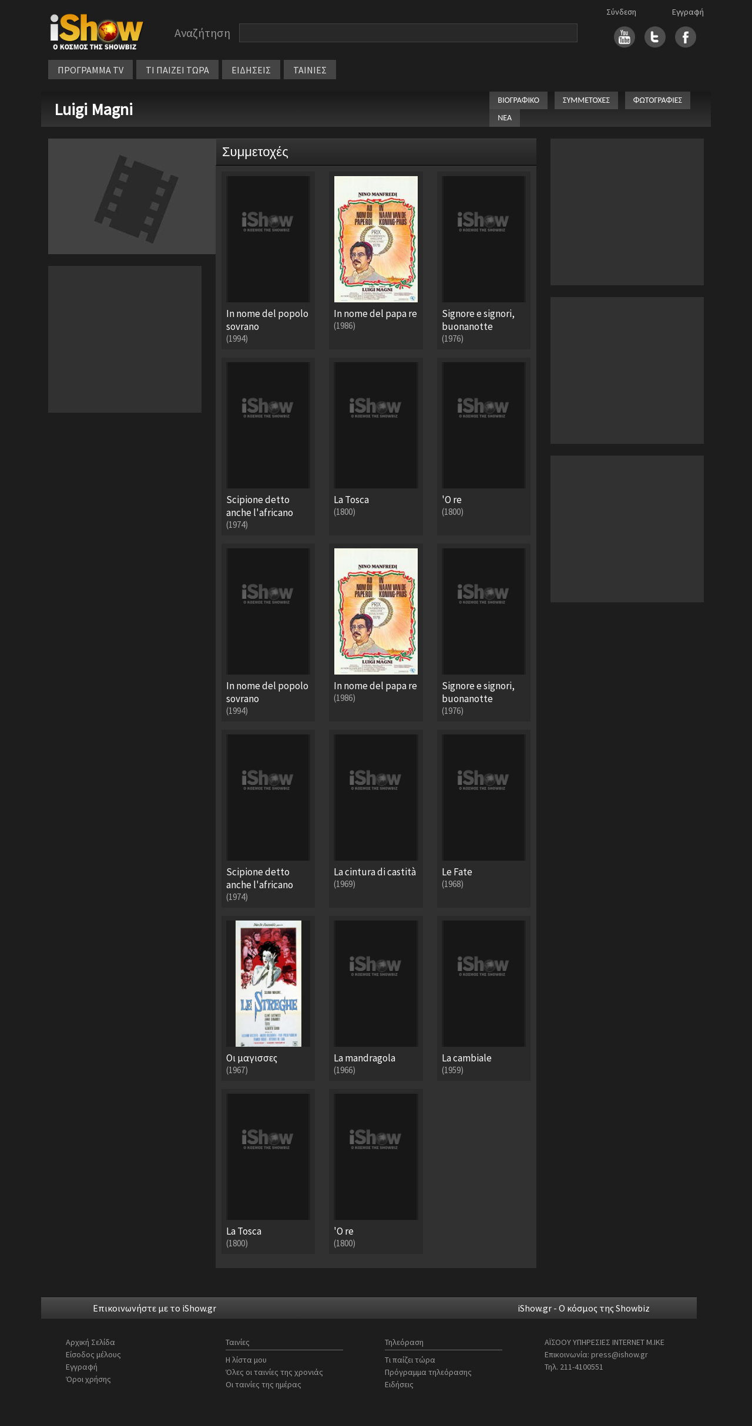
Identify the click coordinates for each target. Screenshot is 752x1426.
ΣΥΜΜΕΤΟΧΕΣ (586, 100)
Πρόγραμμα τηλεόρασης (428, 1372)
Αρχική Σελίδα (90, 1342)
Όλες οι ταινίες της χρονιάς (274, 1372)
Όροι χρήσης (88, 1379)
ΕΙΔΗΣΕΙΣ (251, 70)
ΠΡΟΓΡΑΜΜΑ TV (90, 70)
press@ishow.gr (619, 1354)
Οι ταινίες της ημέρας (263, 1384)
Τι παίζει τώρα (410, 1359)
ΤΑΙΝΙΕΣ (310, 70)
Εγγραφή (688, 11)
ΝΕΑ (505, 118)
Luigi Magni (93, 109)
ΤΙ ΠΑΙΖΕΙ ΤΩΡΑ (177, 70)
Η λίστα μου (246, 1359)
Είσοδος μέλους (93, 1354)
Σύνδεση (621, 11)
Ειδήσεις (399, 1384)
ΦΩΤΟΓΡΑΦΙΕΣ (657, 100)
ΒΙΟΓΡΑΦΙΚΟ (518, 100)
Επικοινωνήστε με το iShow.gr (154, 1308)
